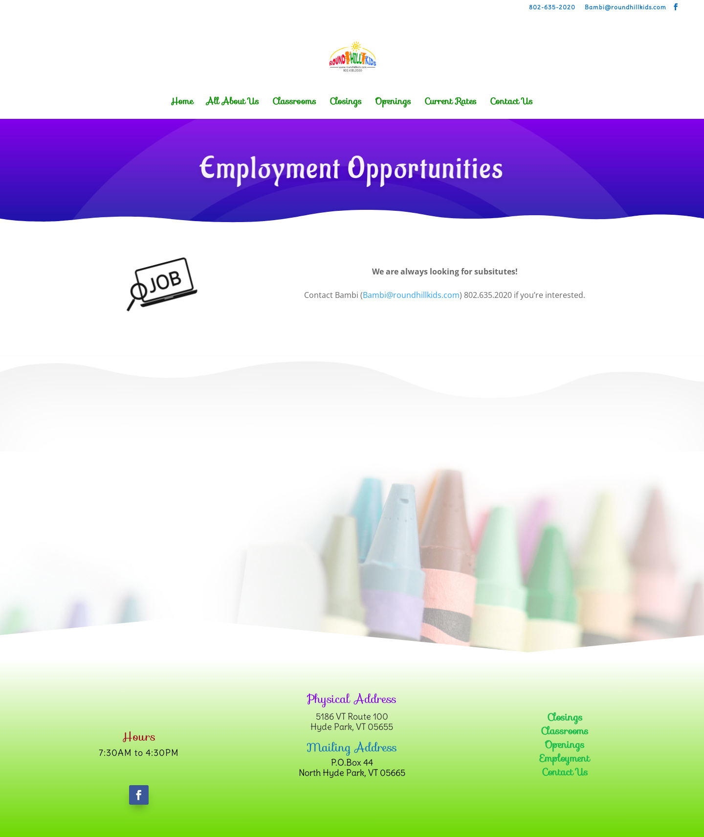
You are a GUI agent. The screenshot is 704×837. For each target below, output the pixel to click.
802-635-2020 (552, 7)
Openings (393, 103)
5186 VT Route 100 (352, 716)
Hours (139, 736)
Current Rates (450, 103)
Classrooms (294, 103)
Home (182, 103)
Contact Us (511, 103)
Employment (565, 758)
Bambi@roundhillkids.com (625, 7)
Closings (346, 103)
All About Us (232, 103)
